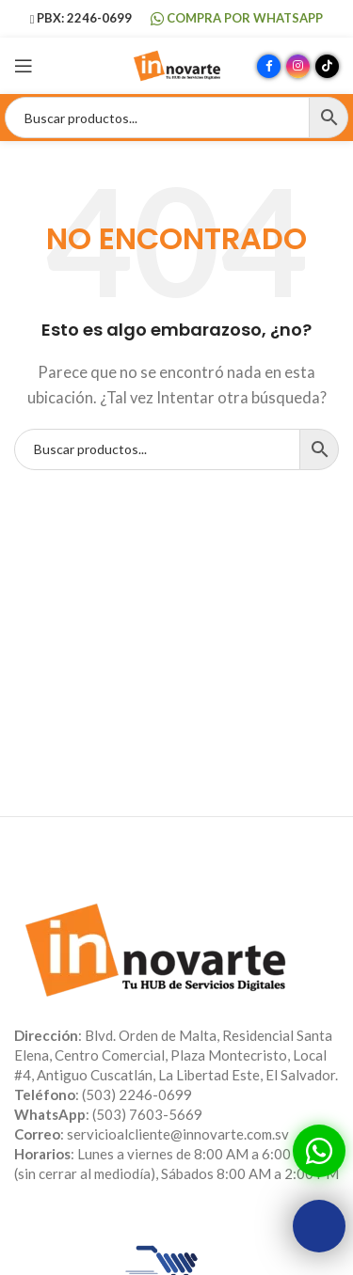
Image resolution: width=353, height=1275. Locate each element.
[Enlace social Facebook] (269, 66)
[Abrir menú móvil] (23, 66)
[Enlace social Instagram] (298, 66)
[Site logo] (177, 63)
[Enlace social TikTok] (327, 66)
